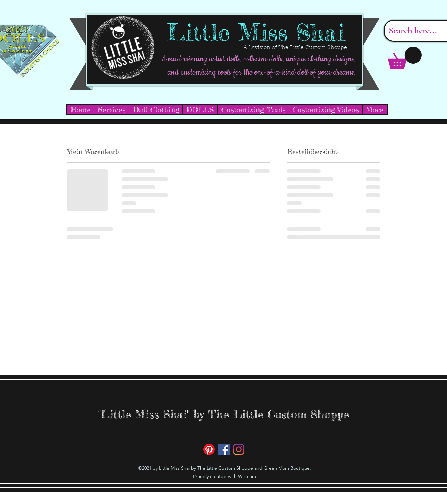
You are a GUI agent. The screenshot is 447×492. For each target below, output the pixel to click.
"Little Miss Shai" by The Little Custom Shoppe (223, 414)
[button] (405, 58)
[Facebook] (224, 449)
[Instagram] (238, 449)
